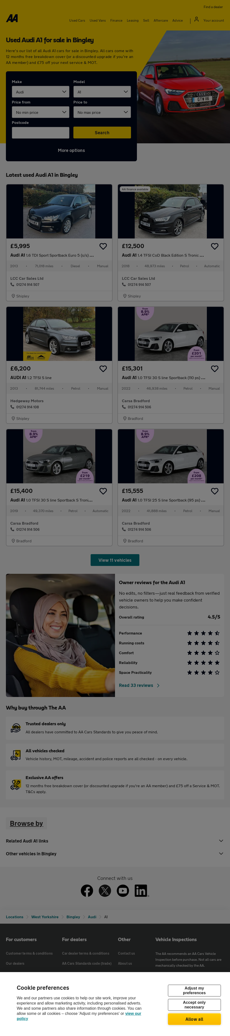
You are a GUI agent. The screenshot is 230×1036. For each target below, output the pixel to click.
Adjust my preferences (194, 990)
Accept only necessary (194, 1004)
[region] (115, 1004)
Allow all (194, 1019)
